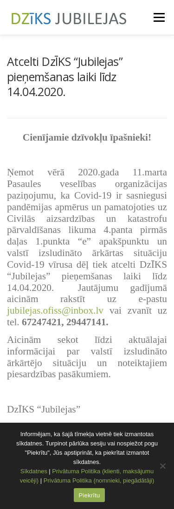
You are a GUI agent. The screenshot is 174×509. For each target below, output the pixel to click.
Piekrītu (89, 495)
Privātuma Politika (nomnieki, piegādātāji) (99, 480)
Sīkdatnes (33, 471)
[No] (162, 465)
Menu (158, 17)
